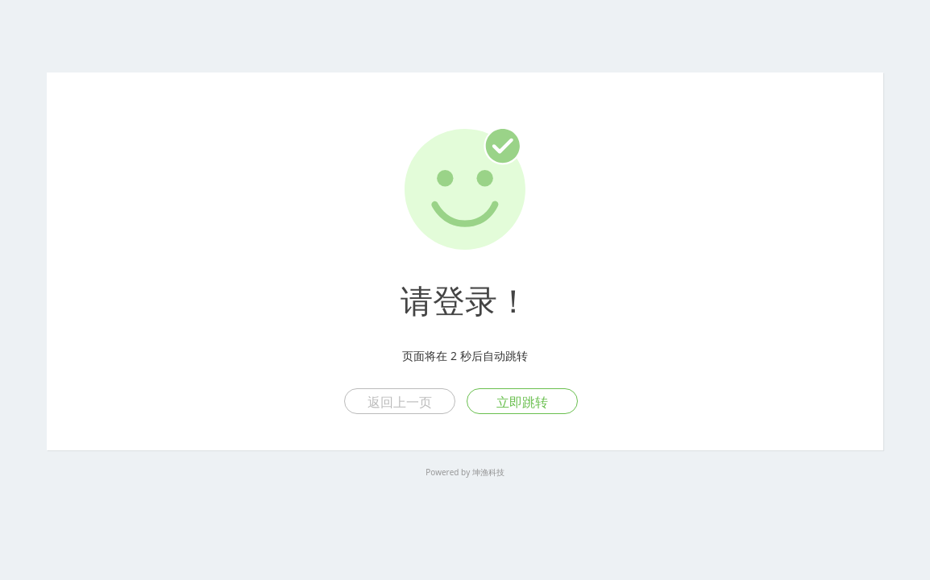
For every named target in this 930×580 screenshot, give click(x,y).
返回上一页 (399, 402)
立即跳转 (522, 402)
